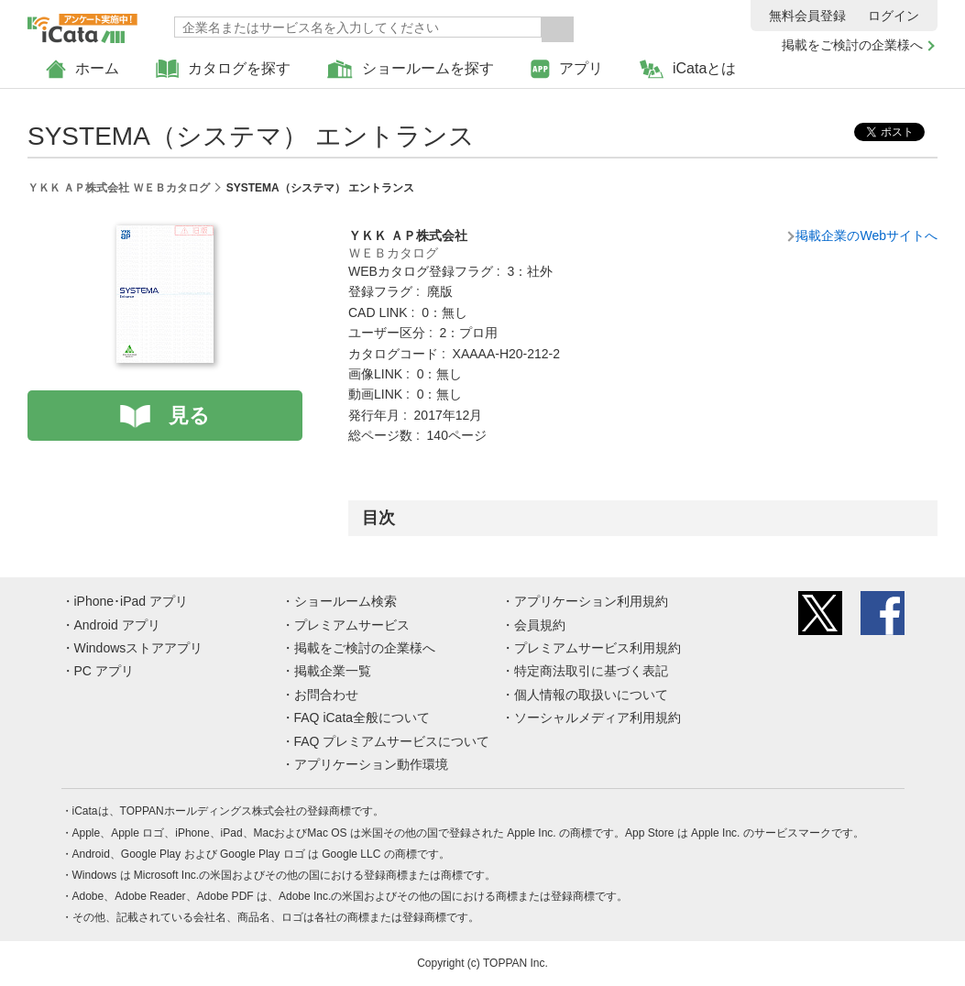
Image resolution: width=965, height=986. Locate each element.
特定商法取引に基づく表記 (591, 670)
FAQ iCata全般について (362, 717)
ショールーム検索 (345, 601)
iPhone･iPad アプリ (131, 601)
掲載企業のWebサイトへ (866, 235)
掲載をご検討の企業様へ (852, 45)
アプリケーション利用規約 (591, 601)
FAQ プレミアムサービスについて (392, 741)
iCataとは (688, 69)
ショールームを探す (410, 69)
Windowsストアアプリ (138, 648)
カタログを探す (223, 69)
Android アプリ (117, 625)
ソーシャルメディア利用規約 (597, 717)
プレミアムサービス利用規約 (597, 648)
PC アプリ (104, 670)
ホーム (82, 69)
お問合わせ (326, 694)
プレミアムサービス (352, 625)
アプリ (567, 69)
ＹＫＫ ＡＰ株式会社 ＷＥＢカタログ (118, 187)
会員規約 (539, 625)
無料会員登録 (807, 15)
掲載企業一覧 (332, 670)
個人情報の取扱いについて (591, 694)
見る (189, 415)
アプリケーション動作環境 (371, 764)
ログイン (893, 15)
